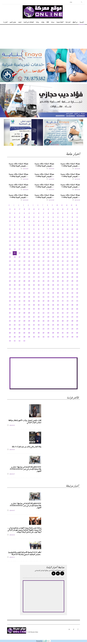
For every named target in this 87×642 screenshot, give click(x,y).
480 (10, 333)
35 (33, 213)
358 (72, 297)
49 (29, 217)
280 (58, 277)
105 (10, 233)
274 (29, 277)
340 (58, 293)
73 (72, 221)
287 (19, 281)
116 (62, 233)
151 (15, 245)
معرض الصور (13, 22)
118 (72, 233)
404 (77, 309)
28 (72, 209)
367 (43, 301)
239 (77, 265)
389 (77, 305)
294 (53, 281)
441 (39, 321)
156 (39, 245)
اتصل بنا (5, 22)
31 (14, 213)
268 (72, 273)
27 (67, 209)
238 (72, 265)
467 (19, 329)
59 (77, 217)
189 (53, 253)
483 (24, 333)
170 (34, 249)
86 (62, 225)
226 (15, 265)
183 (24, 253)
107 (19, 233)
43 (72, 213)
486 (39, 333)
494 (77, 333)
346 (15, 297)
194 (77, 253)
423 (24, 317)
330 (10, 293)
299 (77, 281)
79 (29, 225)
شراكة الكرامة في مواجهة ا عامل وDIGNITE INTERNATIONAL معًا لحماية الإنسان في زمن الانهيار (25, 469)
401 (63, 309)
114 (53, 233)
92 (19, 229)
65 (33, 221)
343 (72, 293)
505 (58, 337)
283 (72, 277)
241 (15, 269)
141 (39, 241)
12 (66, 205)
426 (39, 317)
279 (53, 277)
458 (48, 325)
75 (9, 225)
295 (58, 281)
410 (34, 313)
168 (24, 249)
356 (63, 297)
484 (29, 333)
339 (53, 293)
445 (58, 321)
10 (57, 205)
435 (10, 321)
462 (67, 325)
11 (61, 205)
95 (33, 229)
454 (29, 325)
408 (24, 313)
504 (53, 337)
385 (58, 305)
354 (53, 297)
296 (63, 281)
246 (39, 269)
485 (34, 333)
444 (53, 321)
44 (77, 213)
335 (34, 293)
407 (19, 313)
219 (53, 261)
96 (38, 229)
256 (15, 273)
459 (53, 325)
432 (67, 317)
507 (67, 337)
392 (19, 309)
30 (9, 213)
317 (19, 289)
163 (72, 245)
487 (43, 333)
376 (15, 305)
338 (48, 293)
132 (67, 237)
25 (58, 209)
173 (48, 249)
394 (29, 309)
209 (77, 257)
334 (29, 293)
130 (58, 237)
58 (72, 217)
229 (29, 265)
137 (19, 241)
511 (14, 341)
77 (19, 225)
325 (58, 289)
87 (67, 225)
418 (72, 313)
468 (24, 329)
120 (10, 237)
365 (34, 301)
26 (62, 209)
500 (34, 337)
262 (43, 273)
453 (24, 325)
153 (24, 245)
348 (24, 297)
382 (43, 305)
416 (63, 313)
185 (34, 253)
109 (29, 233)
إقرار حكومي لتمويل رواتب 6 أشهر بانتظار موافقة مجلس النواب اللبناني (24, 421)
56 (62, 217)
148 (72, 241)
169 (29, 249)
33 (24, 213)
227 (19, 265)
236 (63, 265)
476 (63, 329)
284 (77, 277)
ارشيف (19, 22)
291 (39, 281)
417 (67, 313)
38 (48, 213)
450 (10, 325)
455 (34, 325)
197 (19, 257)
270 (10, 277)
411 (38, 313)
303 (24, 285)
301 (15, 285)
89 (77, 225)
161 (63, 245)
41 (62, 213)
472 (43, 329)
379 (29, 305)
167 (19, 249)
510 (10, 341)
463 (72, 325)
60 (9, 221)
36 (38, 213)
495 (10, 337)
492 (67, 333)
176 (63, 249)
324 (53, 289)
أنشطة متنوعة (60, 22)
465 (10, 329)
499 (29, 337)
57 (67, 217)
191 (63, 253)
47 (19, 217)
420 (10, 317)
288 (24, 281)
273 (24, 277)
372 (67, 301)
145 (58, 241)
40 (58, 213)
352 (43, 297)
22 (43, 209)
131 (63, 237)
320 (34, 289)
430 (58, 317)
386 (63, 305)
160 (58, 245)
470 (34, 329)
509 (77, 337)
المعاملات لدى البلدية (29, 22)
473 (48, 329)
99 (53, 229)
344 (77, 293)
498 (24, 337)
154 (29, 245)
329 (77, 289)
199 (29, 257)
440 (34, 321)
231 (39, 265)
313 (72, 285)
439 (29, 321)
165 (10, 249)
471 (39, 329)
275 (34, 277)
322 (43, 289)
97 (43, 229)
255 (10, 273)
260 (34, 273)
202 (43, 257)
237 (67, 265)
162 (67, 245)
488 (48, 333)
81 (38, 225)
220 (58, 261)
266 (63, 273)
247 (43, 269)
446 (63, 321)
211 (14, 261)
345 (10, 297)
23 (48, 209)
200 (34, 257)
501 (39, 337)
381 (39, 305)
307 (43, 285)
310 (58, 285)
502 (43, 337)
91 (14, 229)
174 (53, 249)
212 (19, 261)
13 (71, 205)
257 (19, 273)
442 (43, 321)
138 (24, 241)
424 (29, 317)
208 (72, 257)
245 (34, 269)
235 (58, 265)
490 (58, 333)
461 (63, 325)
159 (53, 245)
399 (53, 309)
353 (48, 297)
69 (53, 221)
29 (77, 209)
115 (58, 233)
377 (19, 305)
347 (19, 297)
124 (29, 237)
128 (48, 237)
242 (19, 269)
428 (48, 317)
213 (24, 261)
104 (77, 229)
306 (39, 285)
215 (34, 261)
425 (34, 317)
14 (76, 205)
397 (43, 309)
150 (10, 245)
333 (24, 293)
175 (58, 249)
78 (24, 225)
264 (53, 273)
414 (53, 313)
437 (19, 321)
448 (72, 321)
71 (62, 221)
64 (29, 221)
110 (34, 233)
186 (39, 253)
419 (77, 313)
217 (43, 261)
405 (10, 313)
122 (19, 237)
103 (72, 229)
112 (43, 233)
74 (77, 221)
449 (77, 321)
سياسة (52, 22)
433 (72, 317)
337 (43, 293)
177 (67, 249)
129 (53, 237)
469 (29, 329)
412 (43, 313)
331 (15, 293)
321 (39, 289)
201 (39, 257)
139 (29, 241)
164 (77, 245)
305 (34, 285)
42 (67, 213)
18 (24, 209)
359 (77, 297)
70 (58, 221)
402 (67, 309)
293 (48, 281)
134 (77, 237)
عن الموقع (75, 22)
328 (72, 289)
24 (53, 209)
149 (77, 241)
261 (39, 273)
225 (10, 265)
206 (63, 257)
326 (63, 289)
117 (67, 233)
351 (39, 297)
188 (48, 253)
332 (19, 293)
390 (10, 309)
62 (19, 221)
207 (67, 257)
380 (34, 305)
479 (77, 329)
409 (29, 313)
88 (72, 225)
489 (53, 333)
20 (33, 209)
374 (77, 301)
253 (72, 269)
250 (58, 269)
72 (67, 221)
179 (77, 249)
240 (10, 269)
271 (15, 277)
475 (58, 329)
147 (67, 241)
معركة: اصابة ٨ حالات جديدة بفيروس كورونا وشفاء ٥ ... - (18, 164)
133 (72, 237)
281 (63, 277)
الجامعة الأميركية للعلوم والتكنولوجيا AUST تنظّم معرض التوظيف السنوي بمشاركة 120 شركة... (24, 553)
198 (24, 257)
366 (39, 301)
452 (19, 325)
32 (19, 213)
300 (10, 285)
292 (43, 281)
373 (72, 301)
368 (48, 301)
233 (48, 265)
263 (48, 273)
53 (48, 217)
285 (10, 281)
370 (58, 301)
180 (10, 253)
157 (43, 245)
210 (10, 261)
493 (72, 333)
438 (24, 321)
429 (53, 317)
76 (14, 225)
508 (72, 337)
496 (15, 337)
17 (19, 209)
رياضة (37, 22)
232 (43, 265)
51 (38, 217)
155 (34, 245)
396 (39, 309)
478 (72, 329)
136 (15, 241)
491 (63, 333)
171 (39, 249)
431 (63, 317)
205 (58, 257)
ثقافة (47, 22)
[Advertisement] (43, 36)
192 (67, 253)
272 (19, 277)
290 (34, 281)
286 (15, 281)
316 (15, 289)
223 (72, 261)
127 (43, 237)
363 (24, 301)
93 (24, 229)
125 (34, 237)
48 (24, 217)
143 (48, 241)
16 (14, 209)
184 (29, 253)
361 (15, 301)
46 (14, 217)
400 (58, 309)
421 (15, 317)
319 (29, 289)
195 (10, 257)
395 (34, 309)
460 (58, 325)
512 (19, 341)
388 (72, 305)
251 (63, 269)
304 (29, 285)
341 (63, 293)
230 (34, 265)
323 (48, 289)
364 (29, 301)
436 (15, 321)
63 (24, 221)
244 (29, 269)
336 (39, 293)
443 (48, 321)
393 (24, 309)
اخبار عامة (68, 22)
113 (48, 233)
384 (53, 305)
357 (67, 297)
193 (72, 253)
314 (77, 285)
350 (34, 297)
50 (33, 217)
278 (48, 277)
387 (67, 305)
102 (67, 229)
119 (77, 233)
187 (43, 253)
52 (43, 217)
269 (77, 273)
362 (19, 301)
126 (39, 237)
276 (39, 277)
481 (15, 333)
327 (67, 289)
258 (24, 273)
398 (48, 309)
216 (39, 261)
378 (24, 305)
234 (53, 265)
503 (48, 337)
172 (43, 249)
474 (53, 329)
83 (48, 225)
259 (29, 273)
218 (48, 261)
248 (48, 269)
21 (38, 209)
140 (34, 241)
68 (48, 221)
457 (43, 325)
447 (67, 321)
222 (67, 261)
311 (62, 285)
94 (29, 229)
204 (53, 257)
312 (67, 285)
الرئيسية (82, 22)
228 (24, 265)
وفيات (42, 22)
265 (58, 273)
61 (14, 221)
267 (67, 273)
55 (58, 217)
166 (15, 249)
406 (15, 313)
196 (15, 257)
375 (10, 305)
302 (19, 285)
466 (15, 329)
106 (15, 233)
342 (67, 293)
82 (43, 225)
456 (39, 325)
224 (77, 261)
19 (29, 209)
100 (58, 229)
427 (43, 317)
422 (19, 317)
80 (33, 225)
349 (29, 297)
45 (9, 217)
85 (58, 225)
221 (63, 261)
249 (53, 269)
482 (19, 333)
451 (15, 325)
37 (43, 213)
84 (53, 225)
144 (53, 241)
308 (48, 285)
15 (9, 209)
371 (63, 301)
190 (58, 253)
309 (53, 285)
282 (67, 277)
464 (77, 325)
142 (43, 241)
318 (24, 289)
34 (29, 213)
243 (24, 269)
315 (10, 289)
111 (38, 233)
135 (10, 241)
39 (53, 213)
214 (29, 261)
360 (10, 301)
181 (15, 253)
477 (67, 329)
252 (67, 269)
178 (72, 249)
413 (48, 313)
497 (19, 337)
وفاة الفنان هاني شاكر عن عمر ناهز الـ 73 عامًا (26, 446)
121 (15, 237)
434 (77, 317)
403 (72, 309)
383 (48, 305)
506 (63, 337)
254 (77, 269)
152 (19, 245)
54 (53, 217)
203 (48, 257)
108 (24, 233)
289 (29, 281)
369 (53, 301)
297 (67, 281)
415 (58, 313)
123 (24, 237)
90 (9, 229)
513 (24, 341)
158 (48, 245)
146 (63, 241)
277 (43, 277)
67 (43, 221)
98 (48, 229)
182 (19, 253)
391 (15, 309)
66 (38, 221)
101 (63, 229)
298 (72, 281)
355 (58, 297)
